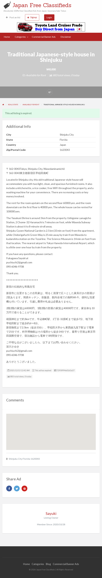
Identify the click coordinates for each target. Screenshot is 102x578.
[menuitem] (13, 17)
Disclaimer (65, 36)
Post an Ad (13, 17)
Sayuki (51, 513)
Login (49, 17)
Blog (48, 564)
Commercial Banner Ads (44, 36)
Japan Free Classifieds (42, 5)
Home (7, 36)
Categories (20, 36)
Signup (32, 17)
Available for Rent (36, 75)
